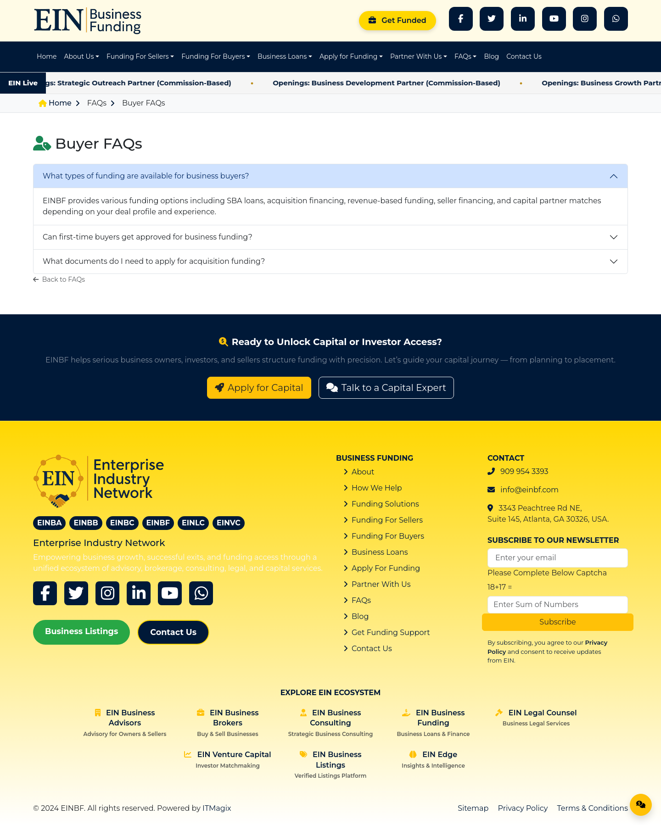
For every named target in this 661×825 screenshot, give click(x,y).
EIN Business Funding (433, 722)
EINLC (193, 522)
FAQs (96, 103)
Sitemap (473, 808)
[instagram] (107, 593)
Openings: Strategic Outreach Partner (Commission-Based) (137, 82)
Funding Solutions (385, 504)
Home (46, 56)
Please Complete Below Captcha (547, 573)
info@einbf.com (529, 489)
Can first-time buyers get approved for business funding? (147, 237)
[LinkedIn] (523, 19)
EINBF (158, 522)
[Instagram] (585, 19)
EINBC (122, 522)
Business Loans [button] (282, 56)
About (363, 472)
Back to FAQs (59, 279)
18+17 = (499, 587)
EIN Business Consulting (330, 722)
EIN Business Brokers (228, 722)
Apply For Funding (386, 568)
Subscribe (557, 622)
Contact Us (524, 56)
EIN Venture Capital (227, 759)
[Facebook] (461, 19)
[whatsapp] (616, 19)
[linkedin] (139, 593)
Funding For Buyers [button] (213, 56)
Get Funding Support (391, 632)
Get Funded (397, 20)
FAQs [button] (462, 56)
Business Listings (81, 631)
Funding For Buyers (388, 536)
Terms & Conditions (592, 808)
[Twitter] (492, 19)
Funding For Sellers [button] (137, 56)
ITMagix (216, 808)
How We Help (377, 488)
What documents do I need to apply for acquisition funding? (154, 261)
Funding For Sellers (387, 520)
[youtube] (170, 593)
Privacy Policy (523, 808)
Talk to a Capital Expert (386, 387)
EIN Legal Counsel (536, 717)
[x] (76, 593)
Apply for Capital (259, 387)
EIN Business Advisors (125, 722)
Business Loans (380, 552)
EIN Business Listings (331, 764)
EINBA (49, 522)
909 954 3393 (524, 471)
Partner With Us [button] (416, 56)
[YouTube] (554, 19)
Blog (491, 56)
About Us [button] (79, 56)
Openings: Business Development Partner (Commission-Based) (399, 82)
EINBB (85, 522)
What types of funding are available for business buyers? (146, 176)
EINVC (229, 522)
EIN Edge (433, 759)
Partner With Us (381, 584)
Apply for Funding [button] (348, 56)
